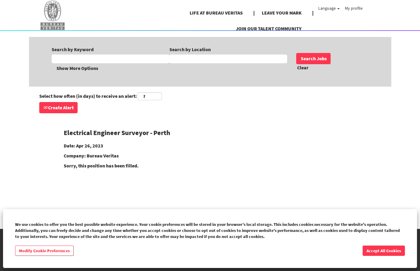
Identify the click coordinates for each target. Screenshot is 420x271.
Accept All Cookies (384, 250)
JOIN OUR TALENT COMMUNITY (269, 28)
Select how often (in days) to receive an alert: (88, 96)
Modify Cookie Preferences (44, 250)
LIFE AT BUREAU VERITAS (216, 13)
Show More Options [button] (77, 68)
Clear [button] (303, 67)
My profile (354, 8)
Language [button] (329, 8)
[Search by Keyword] (110, 59)
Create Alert (58, 107)
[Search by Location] (228, 59)
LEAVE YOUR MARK (282, 13)
